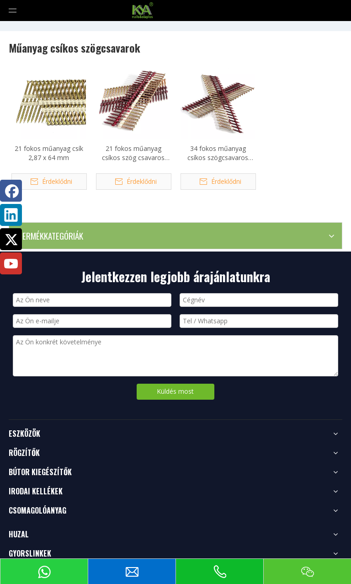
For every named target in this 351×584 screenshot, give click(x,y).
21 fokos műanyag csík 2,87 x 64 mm (49, 153)
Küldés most (175, 391)
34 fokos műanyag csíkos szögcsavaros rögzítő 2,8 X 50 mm (217, 153)
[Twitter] (11, 239)
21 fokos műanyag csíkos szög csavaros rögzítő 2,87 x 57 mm (133, 153)
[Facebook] (11, 191)
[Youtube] (11, 263)
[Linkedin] (11, 215)
